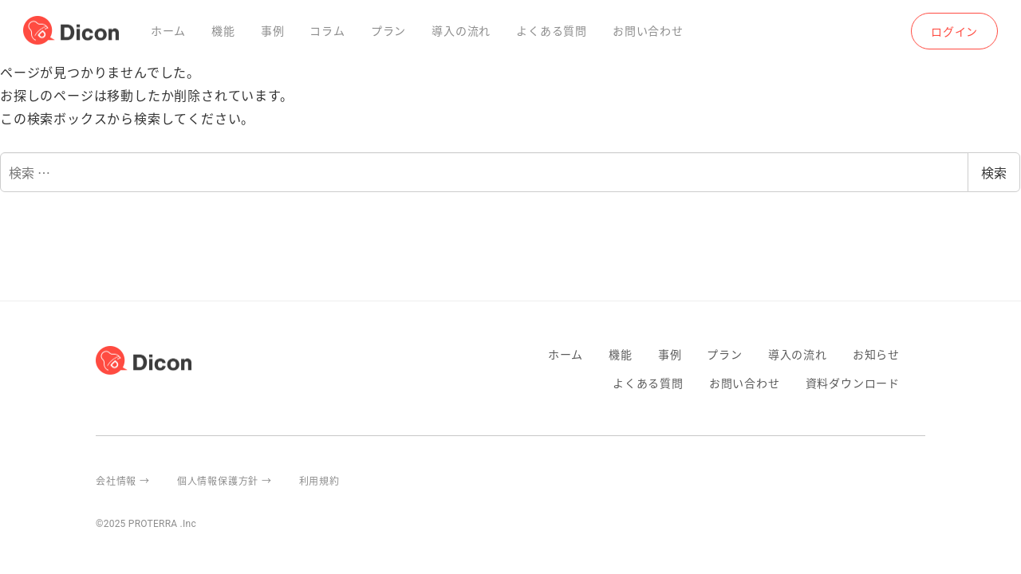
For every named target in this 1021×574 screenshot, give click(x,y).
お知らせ (876, 354)
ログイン (954, 31)
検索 (994, 172)
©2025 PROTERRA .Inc (146, 523)
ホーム (565, 354)
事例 (670, 354)
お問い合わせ (744, 383)
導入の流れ (797, 354)
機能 (621, 354)
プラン (724, 354)
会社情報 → (123, 480)
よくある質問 (648, 383)
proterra (919, 480)
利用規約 (319, 480)
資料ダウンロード (853, 383)
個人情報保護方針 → (224, 480)
